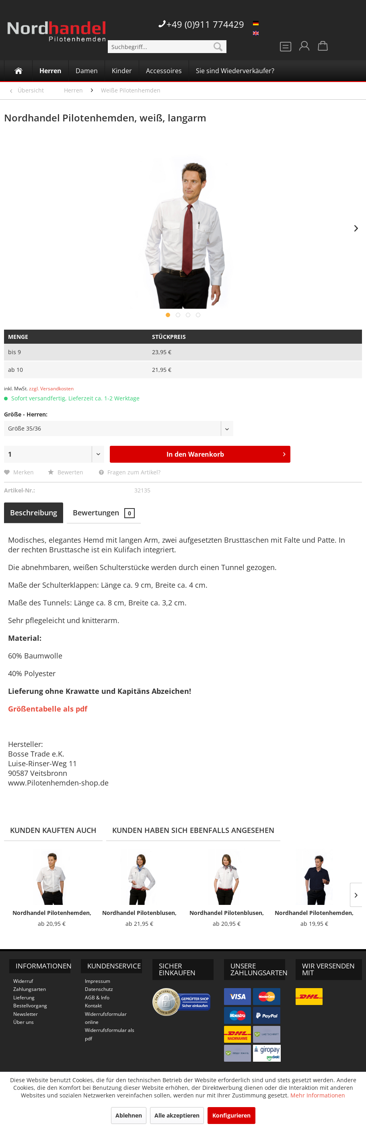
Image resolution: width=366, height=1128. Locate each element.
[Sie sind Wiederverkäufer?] (235, 70)
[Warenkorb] (323, 48)
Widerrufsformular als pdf (109, 1034)
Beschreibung (33, 512)
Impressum (97, 981)
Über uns (23, 1022)
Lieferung (24, 997)
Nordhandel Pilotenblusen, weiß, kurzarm (226, 913)
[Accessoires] (164, 70)
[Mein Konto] (304, 48)
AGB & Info (97, 997)
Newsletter (25, 1014)
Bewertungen (104, 513)
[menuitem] (167, 46)
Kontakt (93, 1005)
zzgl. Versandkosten (51, 388)
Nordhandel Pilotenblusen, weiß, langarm (139, 913)
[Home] (18, 70)
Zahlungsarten (29, 989)
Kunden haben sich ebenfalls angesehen (193, 830)
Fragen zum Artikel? (129, 472)
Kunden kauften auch (53, 830)
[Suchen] (218, 46)
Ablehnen (128, 1115)
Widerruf (23, 981)
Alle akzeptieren (176, 1115)
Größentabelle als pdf (47, 709)
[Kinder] (122, 70)
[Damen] (87, 70)
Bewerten (66, 472)
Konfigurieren (231, 1115)
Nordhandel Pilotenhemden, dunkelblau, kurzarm (314, 913)
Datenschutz (99, 989)
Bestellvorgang (30, 1005)
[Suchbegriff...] (167, 46)
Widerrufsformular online (106, 1018)
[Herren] (50, 70)
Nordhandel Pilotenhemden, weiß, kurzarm (51, 913)
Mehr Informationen (317, 1095)
